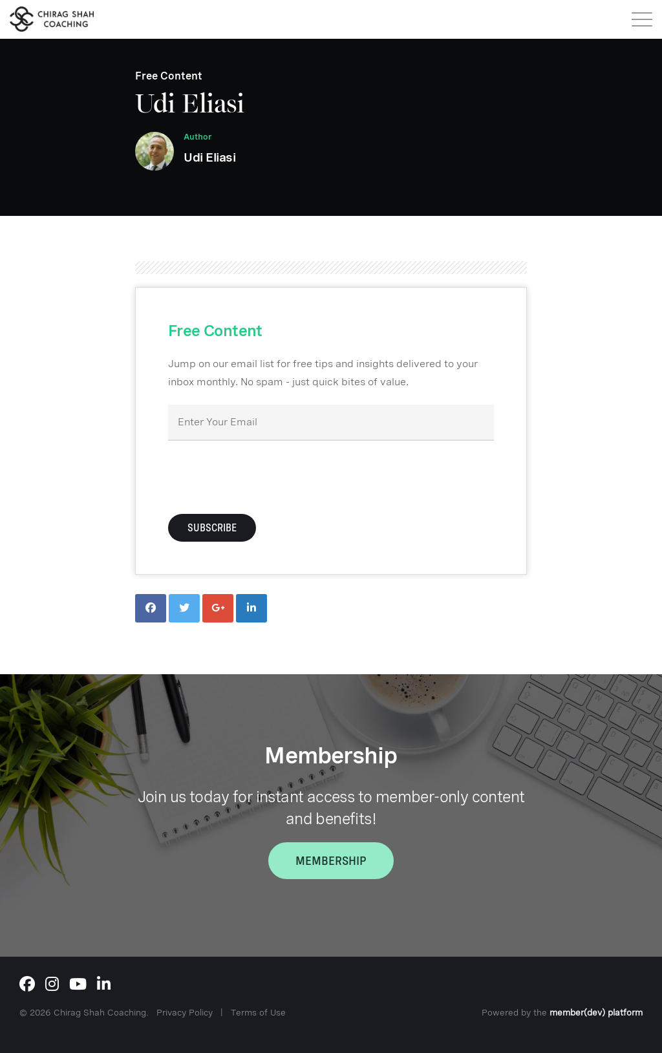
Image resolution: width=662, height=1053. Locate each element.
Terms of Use (258, 1012)
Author (197, 137)
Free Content (168, 76)
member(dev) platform (596, 1012)
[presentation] (266, 476)
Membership (331, 860)
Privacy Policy (184, 1012)
